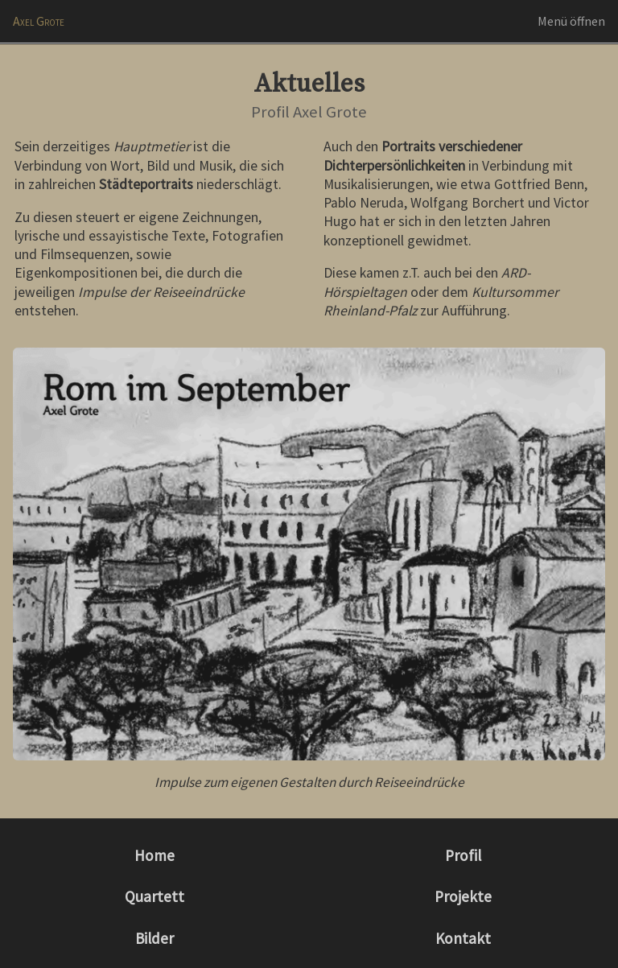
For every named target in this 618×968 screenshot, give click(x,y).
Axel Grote (38, 21)
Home (154, 855)
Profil (463, 855)
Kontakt (463, 938)
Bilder (154, 938)
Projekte (463, 896)
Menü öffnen (571, 21)
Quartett (154, 896)
